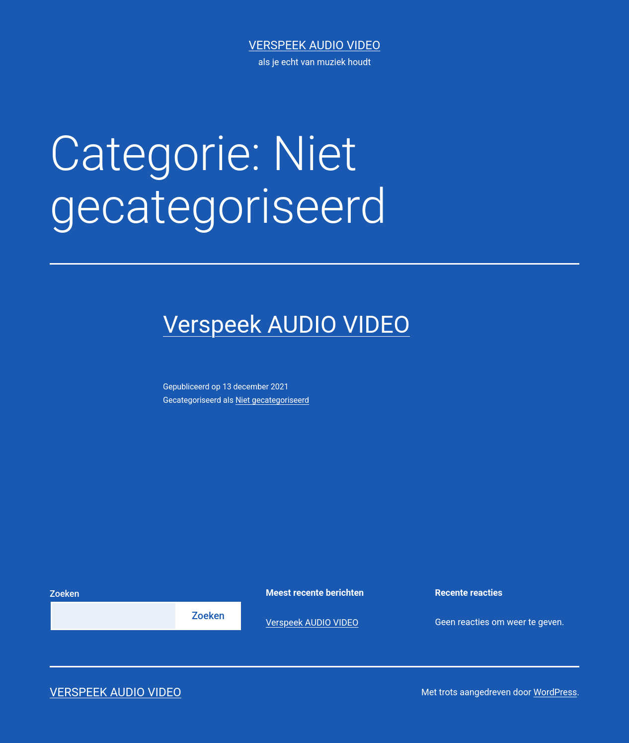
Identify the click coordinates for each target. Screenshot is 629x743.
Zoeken (64, 593)
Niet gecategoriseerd (272, 400)
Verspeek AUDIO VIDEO (286, 324)
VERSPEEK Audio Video (315, 45)
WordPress (555, 692)
